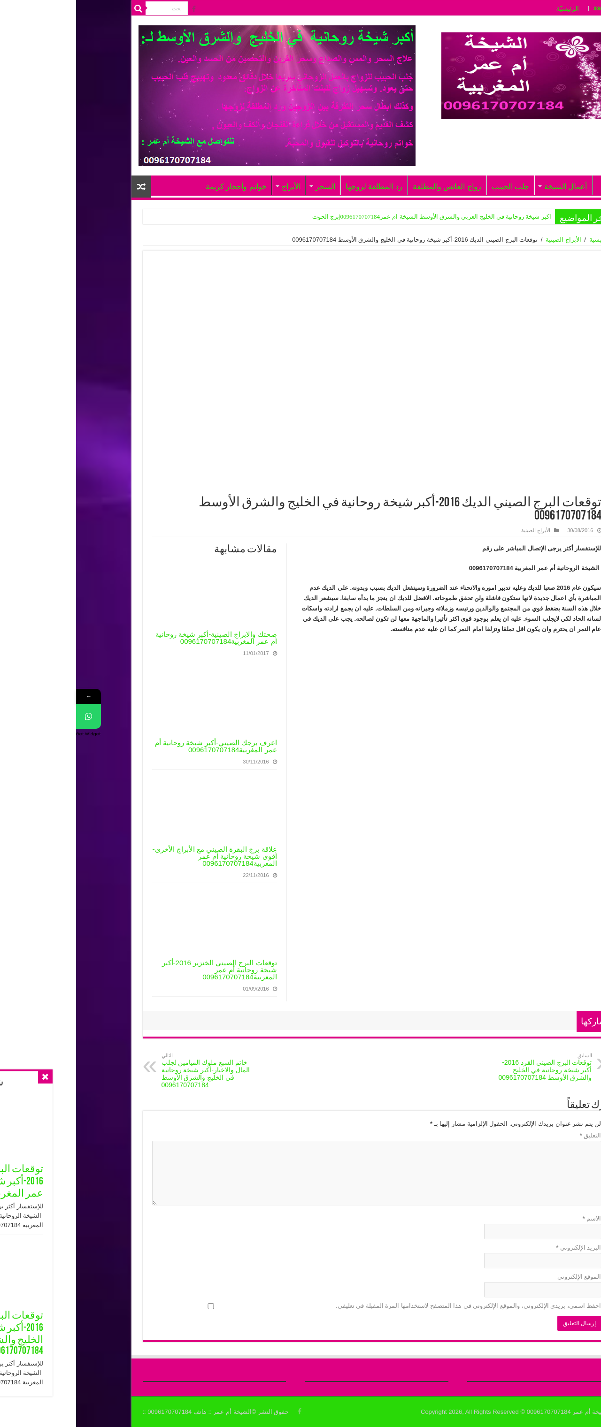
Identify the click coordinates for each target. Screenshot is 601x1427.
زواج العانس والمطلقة (371, 187)
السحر (249, 187)
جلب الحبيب (434, 187)
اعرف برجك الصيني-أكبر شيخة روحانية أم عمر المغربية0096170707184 (140, 746)
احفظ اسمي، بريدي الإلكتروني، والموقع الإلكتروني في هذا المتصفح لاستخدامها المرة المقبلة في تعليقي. (392, 1305)
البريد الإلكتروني (502, 1247)
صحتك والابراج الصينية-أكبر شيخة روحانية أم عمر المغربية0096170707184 (140, 637)
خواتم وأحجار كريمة (160, 187)
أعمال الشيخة (489, 187)
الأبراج (215, 187)
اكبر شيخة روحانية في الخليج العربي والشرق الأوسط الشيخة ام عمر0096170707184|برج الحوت (355, 216)
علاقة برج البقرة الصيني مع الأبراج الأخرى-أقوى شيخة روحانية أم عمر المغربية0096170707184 (139, 856)
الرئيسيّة (491, 8)
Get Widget (12, 734)
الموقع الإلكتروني (503, 1276)
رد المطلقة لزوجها (298, 187)
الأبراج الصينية (487, 239)
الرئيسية (524, 239)
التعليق (514, 1135)
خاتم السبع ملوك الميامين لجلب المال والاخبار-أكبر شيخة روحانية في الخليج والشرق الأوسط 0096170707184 (133, 1071)
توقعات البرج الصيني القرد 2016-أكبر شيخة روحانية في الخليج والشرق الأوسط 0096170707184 (468, 1067)
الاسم (516, 1218)
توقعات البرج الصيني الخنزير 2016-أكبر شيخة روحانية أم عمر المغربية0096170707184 (143, 970)
